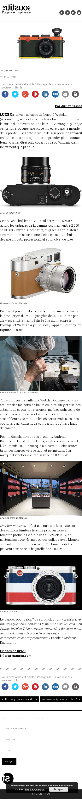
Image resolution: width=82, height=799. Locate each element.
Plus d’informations (34, 789)
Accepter (58, 789)
